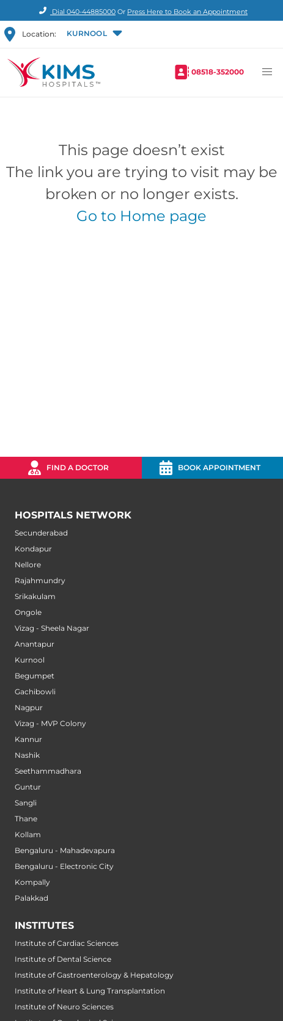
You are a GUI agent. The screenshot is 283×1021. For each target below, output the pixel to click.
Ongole (28, 612)
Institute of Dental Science (63, 959)
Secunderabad (41, 532)
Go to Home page (141, 216)
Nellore (28, 564)
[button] (93, 34)
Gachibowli (35, 691)
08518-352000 (217, 71)
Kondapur (33, 548)
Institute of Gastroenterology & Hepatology (94, 974)
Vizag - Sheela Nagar (52, 628)
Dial (75, 11)
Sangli (26, 802)
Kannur (28, 739)
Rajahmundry (40, 580)
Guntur (28, 786)
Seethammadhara (48, 771)
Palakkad (31, 898)
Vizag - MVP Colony (50, 723)
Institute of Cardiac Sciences (67, 943)
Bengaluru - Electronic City (64, 866)
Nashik (27, 755)
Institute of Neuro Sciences (64, 1006)
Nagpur (29, 707)
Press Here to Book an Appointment (187, 11)
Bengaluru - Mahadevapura (65, 850)
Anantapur (34, 644)
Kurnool (30, 659)
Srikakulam (35, 596)
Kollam (28, 834)
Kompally (32, 882)
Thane (26, 818)
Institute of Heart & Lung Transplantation (90, 990)
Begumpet (34, 675)
